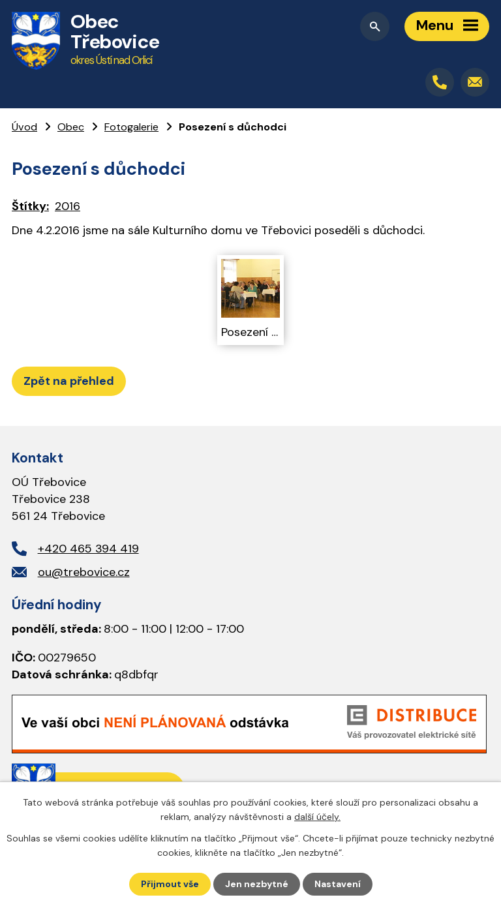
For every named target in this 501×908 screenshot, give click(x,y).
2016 (67, 206)
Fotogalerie (131, 127)
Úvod (24, 127)
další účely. (317, 817)
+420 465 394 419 (88, 548)
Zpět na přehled (68, 381)
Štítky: (30, 206)
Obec (70, 127)
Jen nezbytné (256, 884)
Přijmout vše (170, 884)
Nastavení (337, 884)
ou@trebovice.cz (84, 572)
